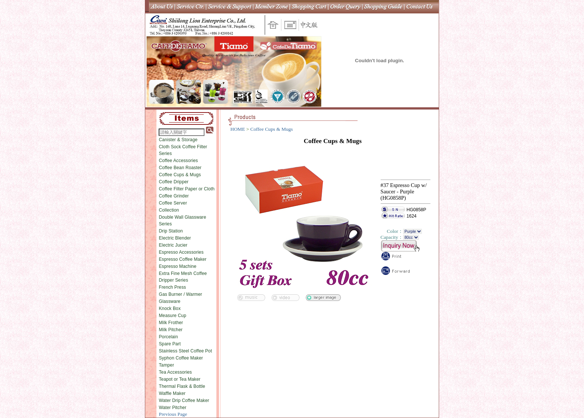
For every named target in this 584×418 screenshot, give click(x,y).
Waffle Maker (172, 393)
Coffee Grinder (173, 196)
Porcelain (168, 336)
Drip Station (170, 231)
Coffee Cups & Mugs (180, 174)
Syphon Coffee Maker (181, 358)
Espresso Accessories (181, 252)
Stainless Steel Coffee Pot (185, 351)
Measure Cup (172, 315)
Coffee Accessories (178, 160)
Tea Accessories (175, 372)
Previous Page (173, 414)
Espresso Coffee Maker (182, 259)
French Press (172, 287)
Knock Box (170, 308)
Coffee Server (173, 203)
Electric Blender (175, 238)
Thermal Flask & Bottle (182, 386)
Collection (169, 210)
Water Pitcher (172, 407)
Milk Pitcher (170, 329)
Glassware (169, 301)
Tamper (166, 365)
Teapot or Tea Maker (179, 379)
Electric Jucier (173, 245)
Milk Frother (171, 322)
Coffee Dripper (173, 181)
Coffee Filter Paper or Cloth (187, 188)
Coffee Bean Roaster (180, 167)
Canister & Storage (178, 139)
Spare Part (170, 343)
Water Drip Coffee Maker (184, 400)
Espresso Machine (177, 266)
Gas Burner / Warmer (180, 294)
